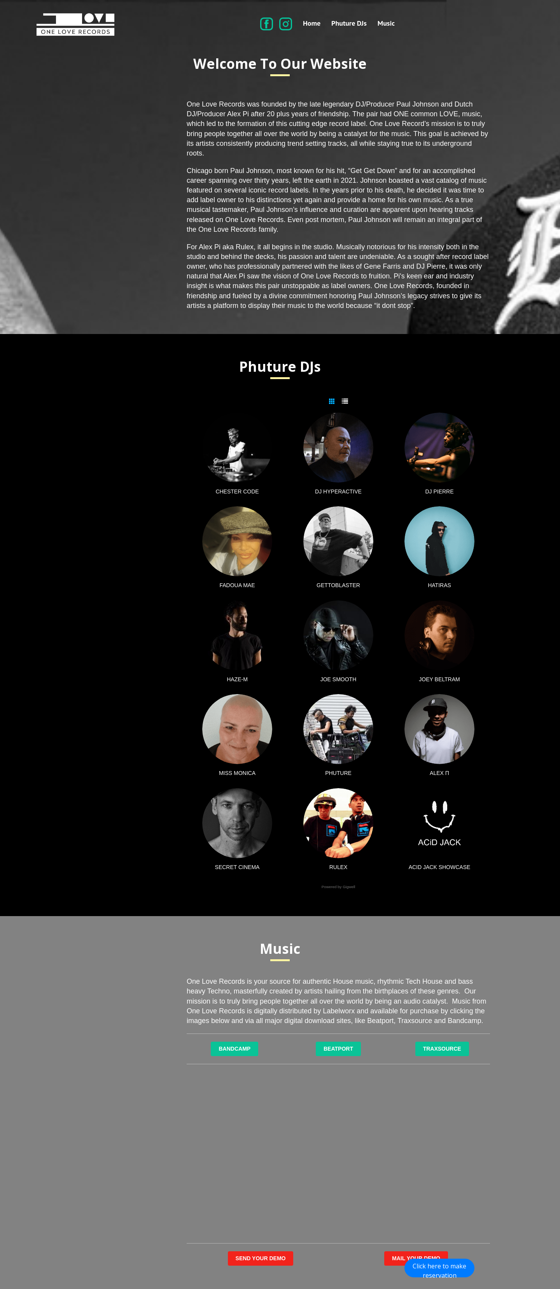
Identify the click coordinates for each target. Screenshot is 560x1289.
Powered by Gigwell (338, 887)
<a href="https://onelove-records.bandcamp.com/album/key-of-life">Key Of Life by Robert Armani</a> (416, 1196)
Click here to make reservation (439, 1269)
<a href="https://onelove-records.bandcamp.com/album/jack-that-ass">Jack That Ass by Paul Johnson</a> (416, 1111)
